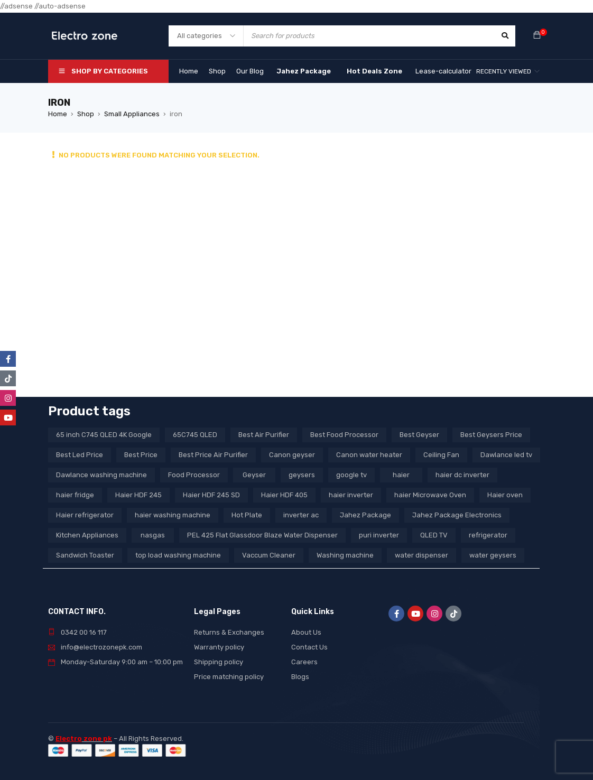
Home (57, 114)
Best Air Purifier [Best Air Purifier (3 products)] (263, 435)
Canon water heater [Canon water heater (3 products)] (369, 455)
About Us (306, 632)
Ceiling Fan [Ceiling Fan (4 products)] (441, 455)
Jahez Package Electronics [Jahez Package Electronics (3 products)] (457, 515)
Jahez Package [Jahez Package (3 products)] (365, 515)
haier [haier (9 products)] (401, 475)
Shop (85, 114)
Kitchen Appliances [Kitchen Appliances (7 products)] (87, 535)
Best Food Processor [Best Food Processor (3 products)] (344, 435)
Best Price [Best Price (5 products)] (140, 455)
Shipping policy (218, 662)
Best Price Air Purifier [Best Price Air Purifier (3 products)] (213, 455)
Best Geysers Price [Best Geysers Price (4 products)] (491, 435)
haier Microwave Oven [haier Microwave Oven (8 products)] (430, 495)
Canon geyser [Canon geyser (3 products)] (292, 455)
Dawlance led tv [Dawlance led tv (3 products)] (506, 455)
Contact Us (309, 647)
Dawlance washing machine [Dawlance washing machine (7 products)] (101, 475)
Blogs (300, 677)
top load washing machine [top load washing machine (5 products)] (178, 555)
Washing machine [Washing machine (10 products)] (345, 555)
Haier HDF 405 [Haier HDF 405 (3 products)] (284, 495)
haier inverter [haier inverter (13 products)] (351, 495)
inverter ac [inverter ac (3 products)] (301, 515)
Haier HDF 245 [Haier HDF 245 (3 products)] (138, 495)
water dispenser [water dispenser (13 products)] (421, 555)
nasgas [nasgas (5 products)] (153, 535)
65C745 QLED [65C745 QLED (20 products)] (195, 435)
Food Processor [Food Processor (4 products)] (194, 475)
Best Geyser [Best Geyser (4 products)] (419, 435)
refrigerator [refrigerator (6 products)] (488, 535)
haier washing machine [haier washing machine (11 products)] (172, 515)
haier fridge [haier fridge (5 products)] (75, 495)
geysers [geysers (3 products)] (302, 475)
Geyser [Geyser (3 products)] (254, 475)
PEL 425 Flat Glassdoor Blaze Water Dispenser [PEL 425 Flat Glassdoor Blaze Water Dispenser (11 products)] (262, 535)
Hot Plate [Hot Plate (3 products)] (246, 515)
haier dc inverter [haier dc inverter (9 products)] (462, 475)
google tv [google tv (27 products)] (351, 475)
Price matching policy (229, 677)
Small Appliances (132, 114)
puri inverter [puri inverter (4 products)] (379, 535)
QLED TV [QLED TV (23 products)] (434, 535)
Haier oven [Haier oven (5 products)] (505, 495)
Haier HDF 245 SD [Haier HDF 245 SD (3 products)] (211, 495)
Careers (304, 662)
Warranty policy (219, 647)
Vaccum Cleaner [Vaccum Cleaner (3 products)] (268, 555)
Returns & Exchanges (229, 632)
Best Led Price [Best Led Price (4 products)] (79, 455)
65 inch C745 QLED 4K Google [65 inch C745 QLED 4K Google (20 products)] (104, 435)
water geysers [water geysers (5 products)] (492, 555)
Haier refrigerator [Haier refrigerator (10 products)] (85, 515)
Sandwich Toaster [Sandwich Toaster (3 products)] (85, 555)
